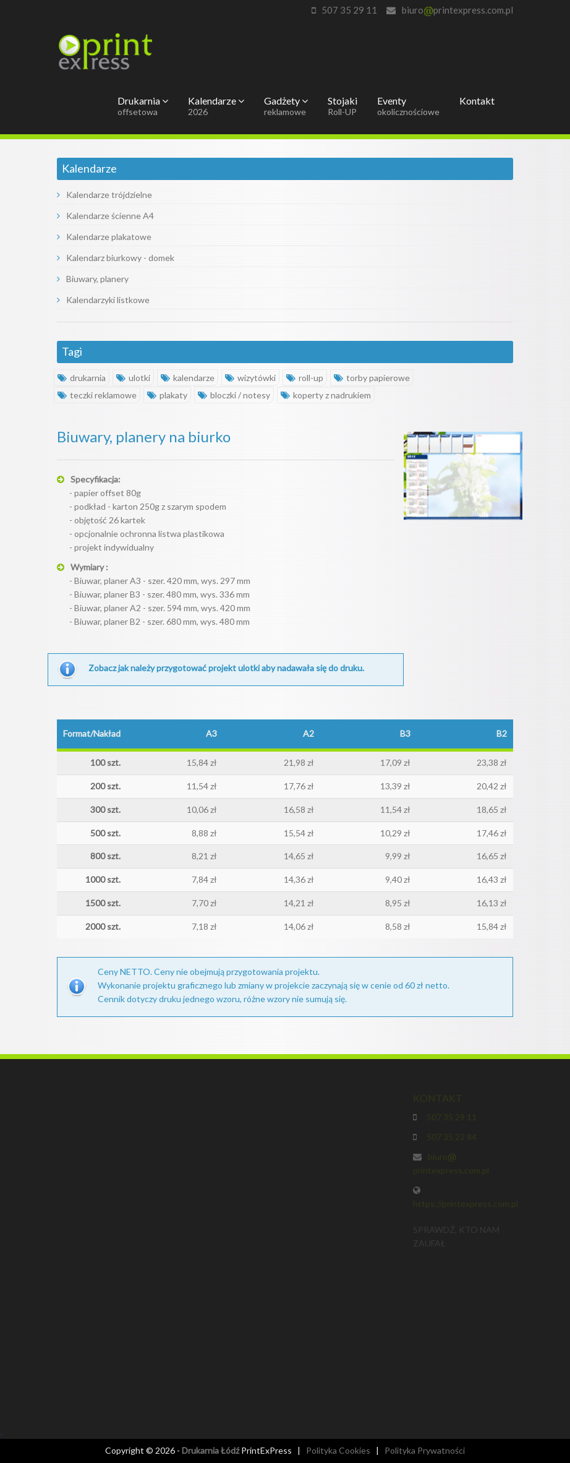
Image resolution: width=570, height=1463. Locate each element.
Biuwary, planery (93, 278)
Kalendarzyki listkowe (103, 299)
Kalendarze (216, 106)
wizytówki (250, 377)
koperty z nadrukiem (326, 395)
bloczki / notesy (234, 395)
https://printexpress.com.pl (465, 1206)
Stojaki (342, 106)
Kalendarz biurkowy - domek (115, 257)
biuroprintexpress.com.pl (457, 9)
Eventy (408, 106)
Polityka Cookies (338, 1450)
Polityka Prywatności (425, 1450)
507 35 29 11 (349, 9)
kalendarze (188, 377)
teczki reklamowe (97, 395)
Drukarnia (142, 106)
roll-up (304, 377)
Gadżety (286, 106)
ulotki (133, 377)
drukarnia (81, 377)
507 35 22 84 (450, 1140)
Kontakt (477, 100)
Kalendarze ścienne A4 (105, 215)
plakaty (167, 395)
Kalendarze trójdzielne (104, 194)
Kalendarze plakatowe (104, 236)
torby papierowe (372, 377)
